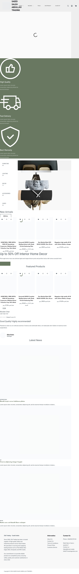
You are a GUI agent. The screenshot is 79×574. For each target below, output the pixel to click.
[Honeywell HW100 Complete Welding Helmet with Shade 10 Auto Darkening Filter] (26, 228)
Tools (39, 5)
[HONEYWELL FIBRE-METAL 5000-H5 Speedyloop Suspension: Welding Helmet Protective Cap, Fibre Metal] (8, 228)
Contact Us (50, 541)
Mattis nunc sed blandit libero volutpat (13, 522)
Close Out (57, 5)
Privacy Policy (51, 545)
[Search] (68, 6)
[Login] (72, 6)
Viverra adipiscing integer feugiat (11, 462)
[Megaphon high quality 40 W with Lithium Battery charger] (62, 228)
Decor (1, 520)
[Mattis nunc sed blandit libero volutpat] (35, 493)
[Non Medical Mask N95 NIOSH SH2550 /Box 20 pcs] (44, 228)
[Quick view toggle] (11, 219)
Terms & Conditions (52, 543)
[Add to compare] (6, 219)
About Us (49, 539)
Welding (31, 6)
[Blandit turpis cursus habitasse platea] (35, 372)
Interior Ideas (3, 399)
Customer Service (52, 547)
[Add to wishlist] (2, 219)
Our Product (48, 5)
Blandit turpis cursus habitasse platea (13, 401)
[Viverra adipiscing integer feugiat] (35, 432)
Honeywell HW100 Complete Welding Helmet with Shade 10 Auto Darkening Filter (26, 244)
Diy (0, 460)
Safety (21, 6)
